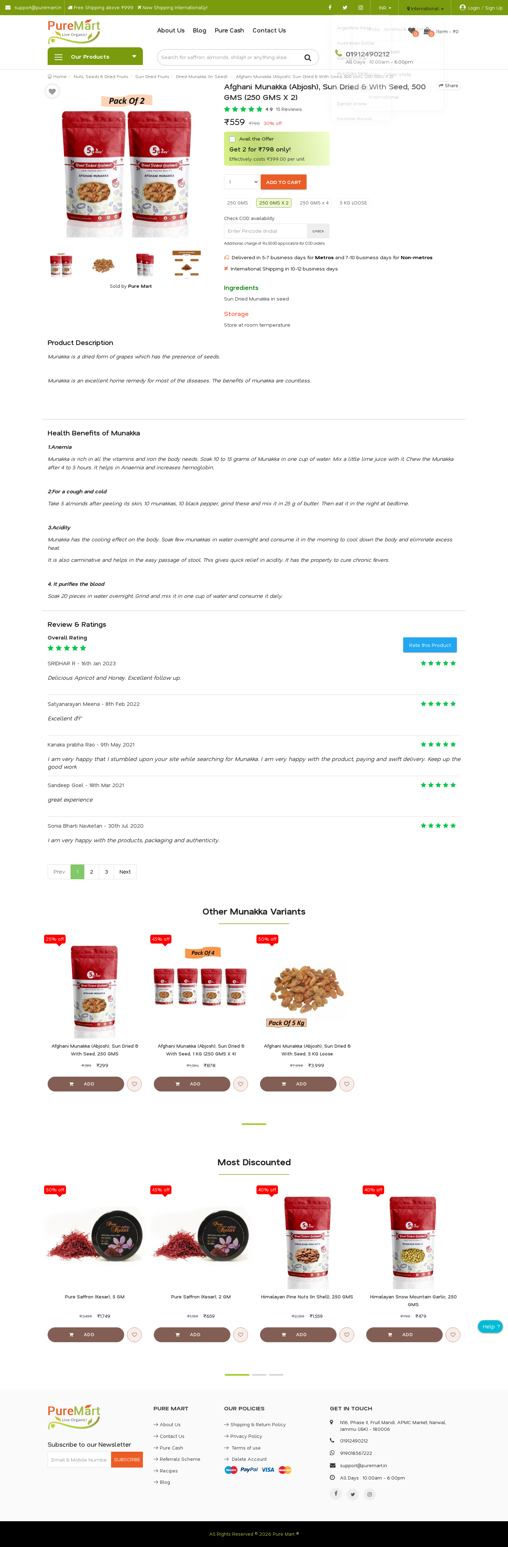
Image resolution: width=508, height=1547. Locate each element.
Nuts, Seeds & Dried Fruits (101, 76)
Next (125, 871)
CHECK (318, 230)
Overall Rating (67, 637)
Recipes (165, 1471)
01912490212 (366, 53)
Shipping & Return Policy (255, 1424)
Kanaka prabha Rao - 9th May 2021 (91, 744)
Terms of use (242, 1448)
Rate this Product (430, 645)
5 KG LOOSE (353, 203)
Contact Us (269, 30)
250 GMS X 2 (274, 203)
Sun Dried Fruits (152, 76)
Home (57, 76)
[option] (130, 164)
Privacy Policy (243, 1436)
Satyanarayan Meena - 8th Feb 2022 (94, 703)
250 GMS (237, 203)
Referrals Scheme (176, 1459)
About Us (171, 30)
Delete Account (245, 1459)
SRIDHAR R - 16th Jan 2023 (82, 663)
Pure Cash (229, 30)
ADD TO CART (283, 182)
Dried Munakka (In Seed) (202, 76)
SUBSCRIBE (127, 1459)
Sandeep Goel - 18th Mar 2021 (86, 785)
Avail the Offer (251, 138)
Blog (199, 30)
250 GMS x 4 (314, 203)
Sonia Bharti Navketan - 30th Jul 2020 (96, 825)
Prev (59, 871)
